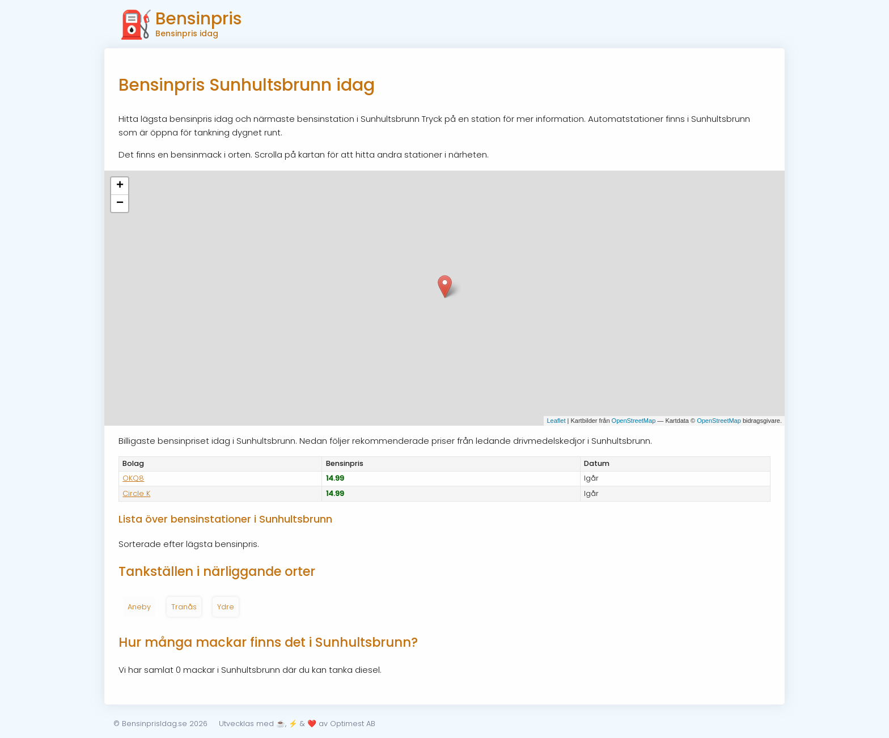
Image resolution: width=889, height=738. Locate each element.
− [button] (120, 203)
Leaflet (556, 420)
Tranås (184, 607)
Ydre (225, 607)
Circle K (136, 493)
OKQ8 (133, 478)
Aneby (139, 607)
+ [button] (120, 185)
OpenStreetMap (634, 420)
